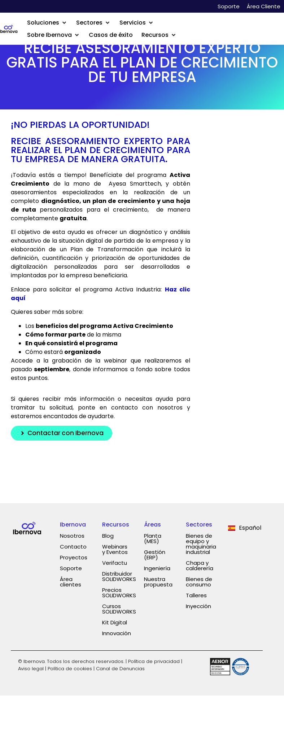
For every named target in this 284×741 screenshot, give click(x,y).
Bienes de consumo (199, 581)
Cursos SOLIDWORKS (119, 608)
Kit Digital (114, 622)
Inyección (198, 606)
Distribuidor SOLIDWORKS (119, 576)
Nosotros (72, 536)
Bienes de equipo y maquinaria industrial (201, 544)
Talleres (196, 595)
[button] (47, 23)
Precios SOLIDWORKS (119, 592)
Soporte (229, 6)
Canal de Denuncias (120, 668)
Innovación (116, 633)
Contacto (73, 546)
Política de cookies (70, 668)
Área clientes (70, 581)
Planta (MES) (152, 538)
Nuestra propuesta (158, 581)
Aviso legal (31, 668)
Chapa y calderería (199, 565)
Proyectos (73, 557)
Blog (108, 536)
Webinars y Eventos (115, 549)
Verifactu (114, 563)
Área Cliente (263, 6)
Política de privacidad (154, 661)
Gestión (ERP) (154, 554)
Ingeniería (157, 568)
